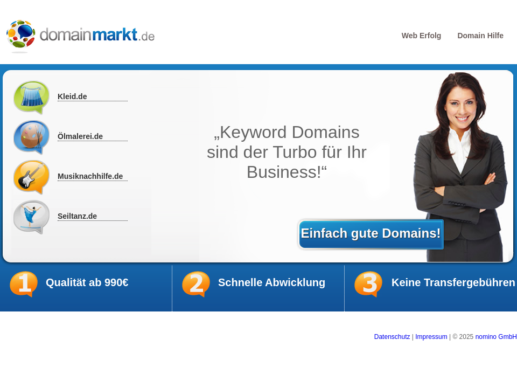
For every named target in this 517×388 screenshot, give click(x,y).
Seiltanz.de (77, 216)
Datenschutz (392, 337)
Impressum (431, 337)
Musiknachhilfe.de (90, 176)
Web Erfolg (422, 35)
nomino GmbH (496, 337)
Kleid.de (72, 96)
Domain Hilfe (480, 35)
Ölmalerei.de (80, 136)
